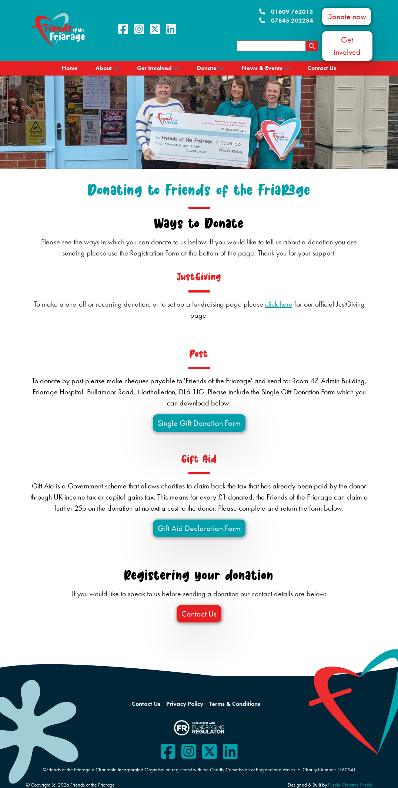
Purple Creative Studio (350, 784)
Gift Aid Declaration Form (199, 528)
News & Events (262, 68)
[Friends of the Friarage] (58, 29)
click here (278, 304)
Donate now (346, 16)
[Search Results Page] (312, 46)
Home (70, 68)
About (104, 68)
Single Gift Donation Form (199, 423)
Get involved (347, 45)
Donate (207, 68)
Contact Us (322, 68)
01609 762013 (286, 12)
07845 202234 (286, 20)
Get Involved (154, 68)
